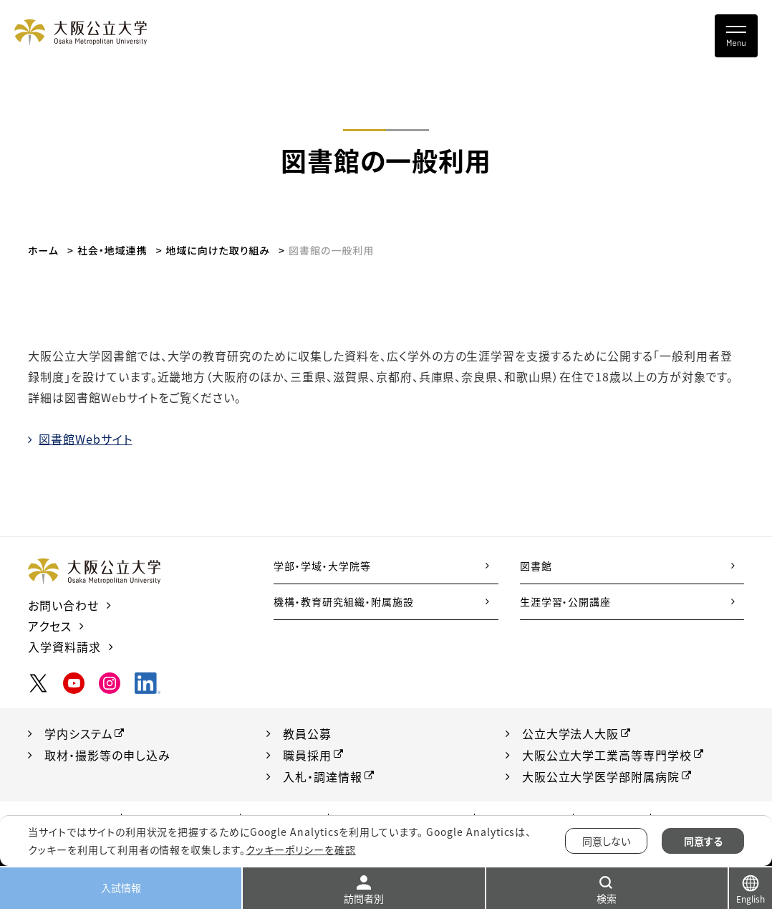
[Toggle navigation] (736, 35)
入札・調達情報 (322, 776)
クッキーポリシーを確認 (301, 849)
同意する (703, 841)
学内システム (78, 733)
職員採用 (307, 754)
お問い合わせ (63, 605)
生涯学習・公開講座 (566, 601)
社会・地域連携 (112, 250)
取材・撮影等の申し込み (107, 754)
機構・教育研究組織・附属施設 (343, 601)
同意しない (606, 841)
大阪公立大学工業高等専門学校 (607, 754)
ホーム (43, 250)
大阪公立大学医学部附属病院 (601, 776)
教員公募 (307, 733)
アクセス (50, 625)
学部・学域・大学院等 (322, 565)
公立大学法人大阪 (570, 733)
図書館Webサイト (85, 438)
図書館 (536, 565)
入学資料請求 (64, 646)
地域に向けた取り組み (218, 250)
